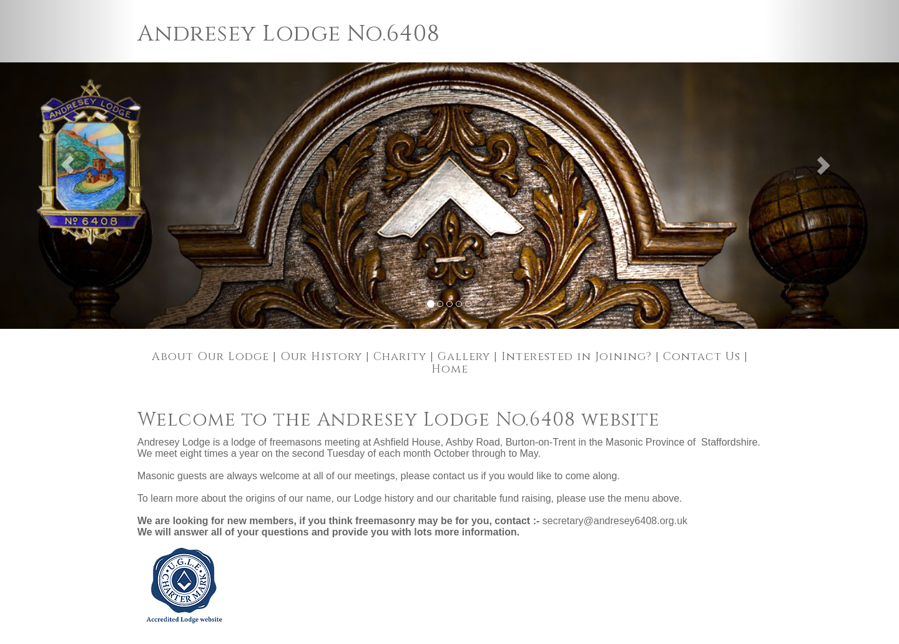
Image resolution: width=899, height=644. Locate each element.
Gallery (464, 356)
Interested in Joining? (576, 356)
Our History (321, 356)
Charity (399, 356)
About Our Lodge (210, 356)
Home (449, 369)
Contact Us (701, 356)
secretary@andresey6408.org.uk (615, 520)
